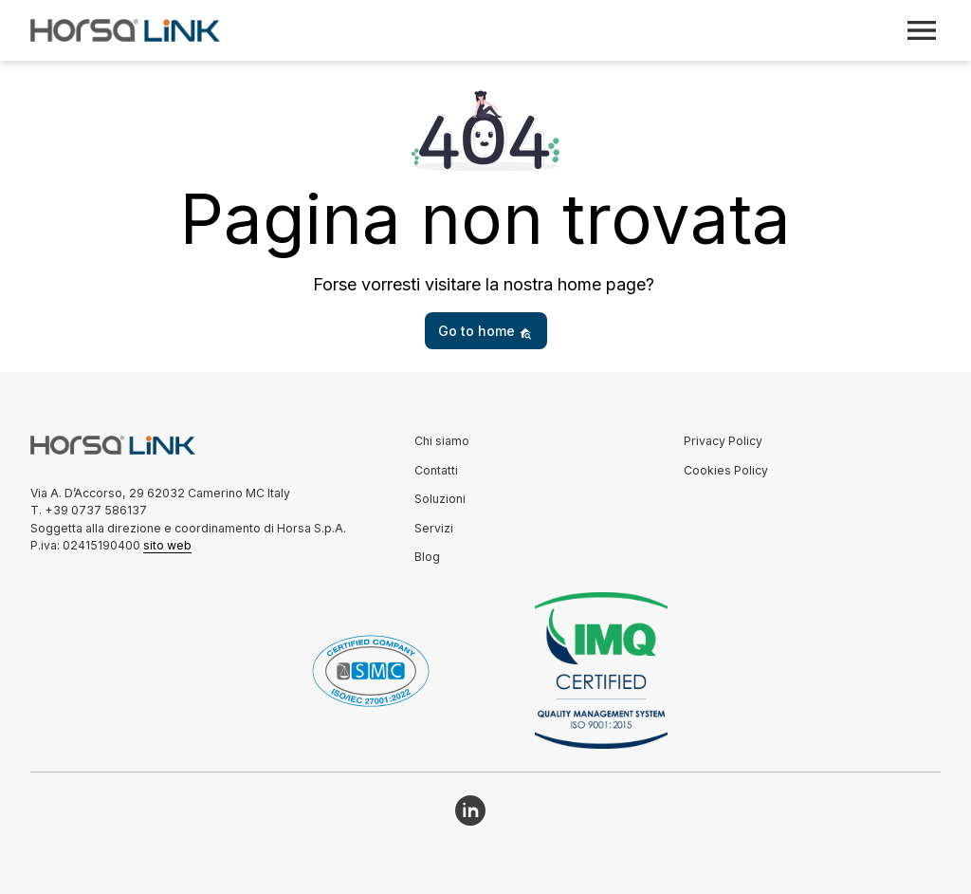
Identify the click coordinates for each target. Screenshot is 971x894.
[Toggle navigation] (922, 30)
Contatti (436, 470)
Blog (427, 556)
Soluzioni (440, 499)
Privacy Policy (723, 441)
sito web (167, 545)
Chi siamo (441, 441)
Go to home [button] (485, 331)
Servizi (433, 528)
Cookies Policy (726, 470)
